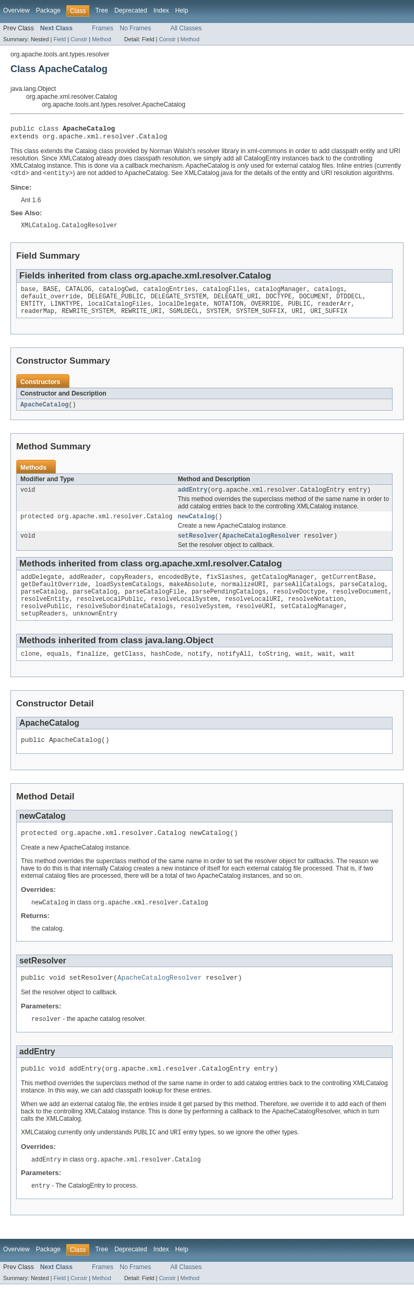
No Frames (135, 28)
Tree (101, 10)
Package (48, 10)
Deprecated (130, 10)
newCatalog (196, 528)
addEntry (192, 500)
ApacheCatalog (44, 414)
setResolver (198, 548)
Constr (78, 39)
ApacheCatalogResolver (261, 548)
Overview (16, 10)
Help (181, 10)
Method (101, 39)
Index (161, 10)
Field (59, 39)
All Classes (186, 28)
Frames (102, 28)
